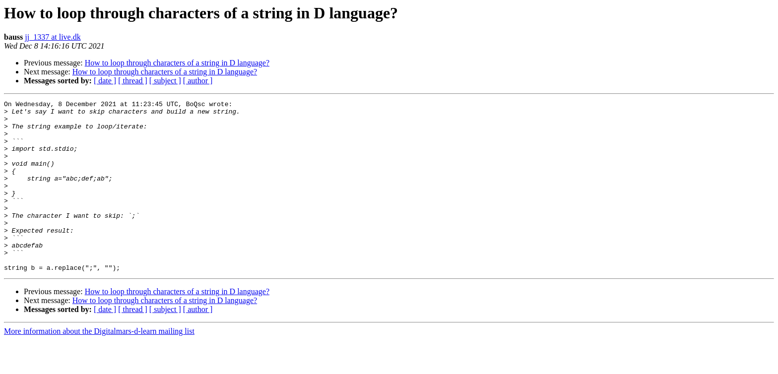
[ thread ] (132, 80)
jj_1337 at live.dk (52, 37)
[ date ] (105, 80)
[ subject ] (165, 80)
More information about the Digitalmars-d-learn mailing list (99, 365)
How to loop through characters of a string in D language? (177, 63)
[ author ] (198, 80)
